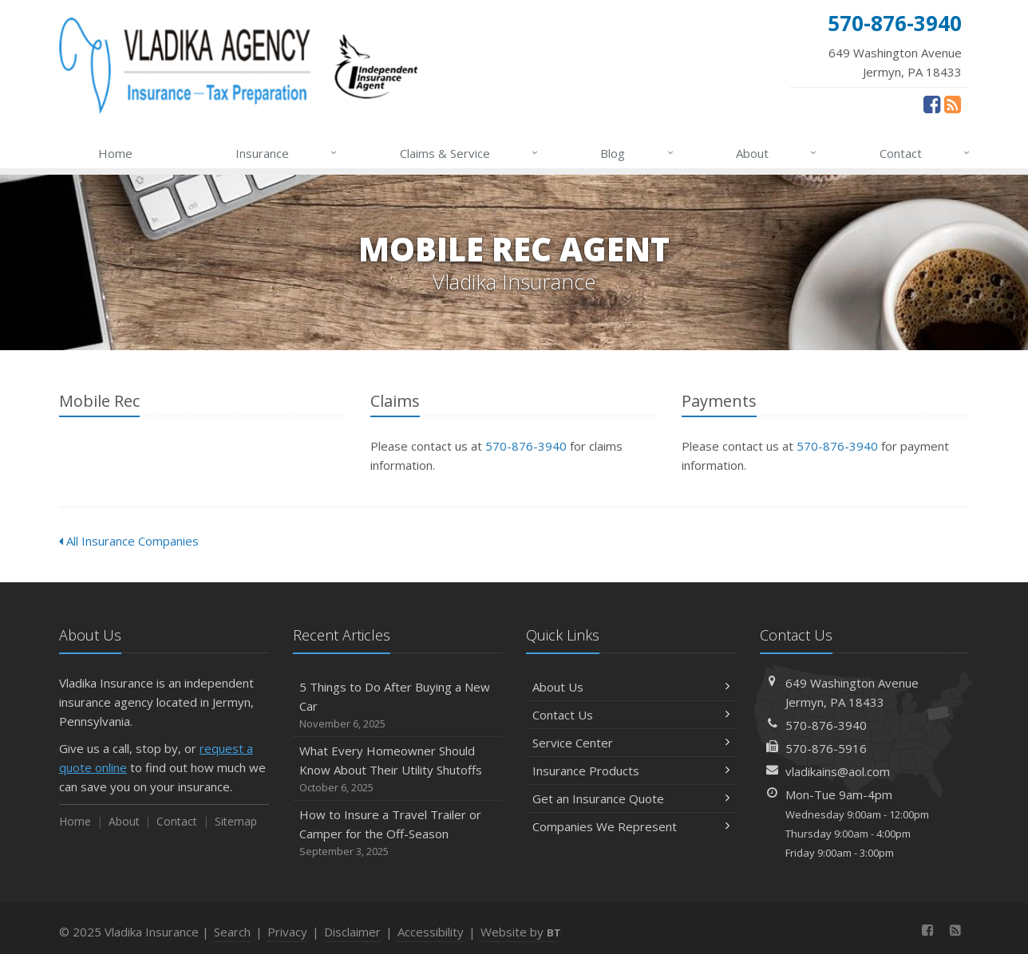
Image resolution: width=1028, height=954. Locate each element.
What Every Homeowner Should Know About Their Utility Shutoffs (397, 769)
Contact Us (630, 715)
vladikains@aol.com (837, 771)
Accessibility (430, 932)
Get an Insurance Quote (630, 798)
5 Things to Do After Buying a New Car (397, 705)
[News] (952, 103)
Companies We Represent (630, 826)
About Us (630, 687)
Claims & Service (470, 153)
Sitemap (236, 821)
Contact (925, 153)
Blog (637, 153)
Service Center (630, 743)
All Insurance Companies (129, 541)
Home (115, 153)
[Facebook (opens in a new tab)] (931, 103)
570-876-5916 (826, 748)
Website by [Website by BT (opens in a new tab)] (520, 932)
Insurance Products (630, 771)
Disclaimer (352, 932)
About (777, 153)
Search (232, 932)
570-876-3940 (526, 446)
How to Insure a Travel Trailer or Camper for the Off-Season (397, 833)
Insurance (286, 153)
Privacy (287, 932)
